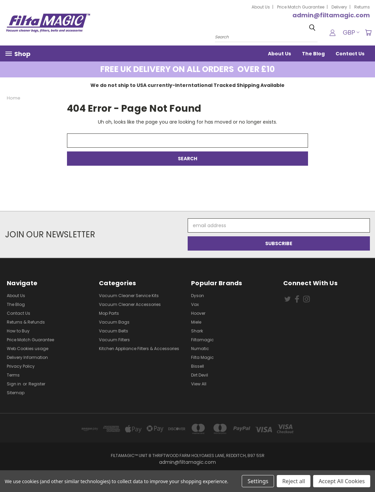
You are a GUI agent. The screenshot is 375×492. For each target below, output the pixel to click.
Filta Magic (202, 357)
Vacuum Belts (113, 331)
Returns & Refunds (26, 322)
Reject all (293, 481)
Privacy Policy (21, 366)
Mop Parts (109, 313)
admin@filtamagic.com (331, 15)
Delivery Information (27, 357)
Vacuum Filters (114, 340)
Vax (195, 304)
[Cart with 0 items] (368, 32)
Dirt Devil (199, 375)
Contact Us (350, 53)
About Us (261, 7)
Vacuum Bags (114, 322)
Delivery (339, 7)
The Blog (313, 53)
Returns (362, 7)
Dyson (197, 295)
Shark (197, 331)
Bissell (197, 366)
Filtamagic (202, 340)
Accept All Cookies (342, 481)
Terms (13, 375)
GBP (351, 32)
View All (198, 384)
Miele (196, 322)
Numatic (200, 348)
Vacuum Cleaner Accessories (130, 304)
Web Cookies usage (27, 348)
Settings (258, 481)
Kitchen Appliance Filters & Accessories (139, 348)
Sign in (14, 384)
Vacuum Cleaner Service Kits (129, 295)
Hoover (198, 313)
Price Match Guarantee (300, 7)
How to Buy (18, 331)
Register (37, 384)
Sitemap (15, 393)
